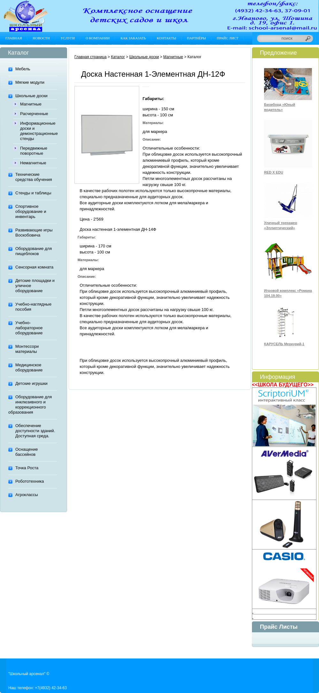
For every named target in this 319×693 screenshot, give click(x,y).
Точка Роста (26, 467)
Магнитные (31, 104)
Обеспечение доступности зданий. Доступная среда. (35, 430)
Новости (41, 38)
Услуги (68, 38)
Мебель (22, 68)
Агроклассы (26, 494)
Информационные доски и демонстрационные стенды (38, 131)
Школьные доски (31, 95)
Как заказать (133, 38)
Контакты (166, 38)
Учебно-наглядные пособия (33, 307)
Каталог (118, 57)
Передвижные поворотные (33, 151)
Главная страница (90, 57)
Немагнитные (33, 162)
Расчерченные (34, 113)
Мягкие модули (29, 82)
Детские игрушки (31, 383)
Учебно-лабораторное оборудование (29, 327)
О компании (98, 38)
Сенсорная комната (34, 267)
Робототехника (29, 481)
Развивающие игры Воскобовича (34, 232)
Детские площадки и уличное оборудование (35, 285)
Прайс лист (228, 38)
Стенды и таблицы (33, 193)
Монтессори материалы (27, 349)
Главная (13, 38)
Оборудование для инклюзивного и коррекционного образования (30, 404)
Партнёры (196, 38)
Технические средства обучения (33, 177)
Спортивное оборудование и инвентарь (30, 211)
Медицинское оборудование (29, 367)
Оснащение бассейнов (26, 452)
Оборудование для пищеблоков (33, 251)
